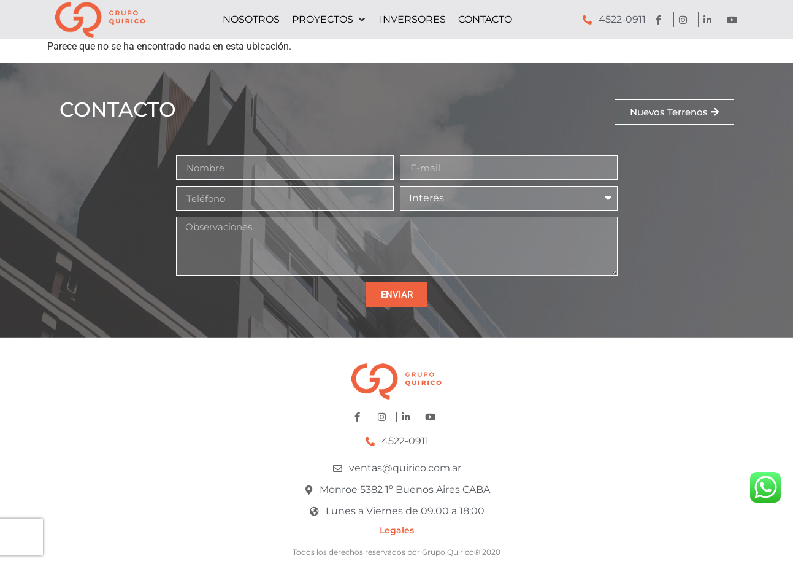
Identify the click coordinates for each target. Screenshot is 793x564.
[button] (330, 19)
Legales (397, 530)
